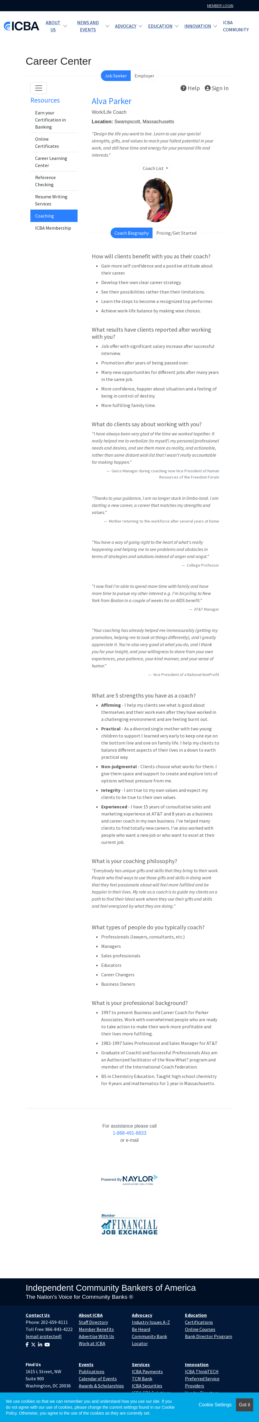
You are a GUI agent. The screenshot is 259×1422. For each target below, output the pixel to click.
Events (86, 1364)
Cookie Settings (215, 1404)
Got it (244, 1404)
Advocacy (129, 26)
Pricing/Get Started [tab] (176, 233)
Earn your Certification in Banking (50, 120)
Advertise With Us (96, 1336)
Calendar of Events (98, 1379)
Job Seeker (116, 76)
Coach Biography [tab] (131, 233)
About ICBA (91, 1315)
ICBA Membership (53, 228)
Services (141, 1364)
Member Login (220, 5)
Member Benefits (96, 1329)
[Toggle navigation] (38, 88)
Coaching (44, 216)
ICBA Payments (147, 1371)
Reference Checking (45, 180)
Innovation (201, 26)
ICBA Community (236, 26)
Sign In (217, 88)
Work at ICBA (92, 1343)
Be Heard (141, 1329)
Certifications (199, 1322)
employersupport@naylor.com (130, 1147)
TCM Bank (142, 1379)
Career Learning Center (51, 161)
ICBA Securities (147, 1386)
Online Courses (200, 1329)
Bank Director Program (208, 1336)
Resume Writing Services (51, 200)
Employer (144, 76)
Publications (91, 1371)
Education (163, 26)
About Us (57, 26)
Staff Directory (93, 1322)
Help (190, 88)
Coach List (154, 168)
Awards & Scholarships (101, 1386)
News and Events (93, 26)
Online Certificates (47, 142)
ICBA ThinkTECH (202, 1371)
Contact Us (38, 1315)
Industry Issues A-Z (151, 1322)
